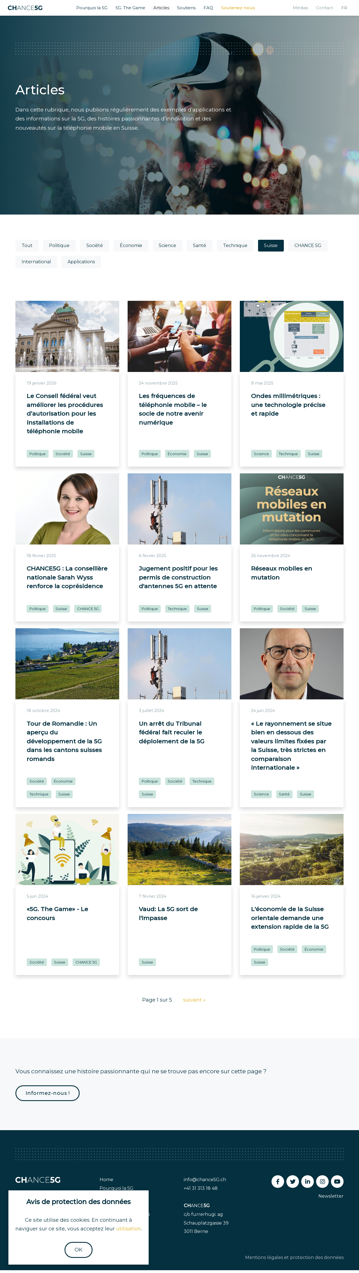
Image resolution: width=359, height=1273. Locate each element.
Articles (163, 9)
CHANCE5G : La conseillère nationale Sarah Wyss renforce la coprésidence (67, 580)
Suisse (271, 248)
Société (94, 248)
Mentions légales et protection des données (294, 1260)
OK (79, 1250)
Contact (321, 9)
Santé (199, 248)
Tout (27, 248)
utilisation (128, 1229)
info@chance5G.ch (205, 1182)
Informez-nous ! (48, 1096)
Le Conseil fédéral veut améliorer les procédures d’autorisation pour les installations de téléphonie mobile (65, 416)
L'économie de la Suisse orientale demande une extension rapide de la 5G (290, 921)
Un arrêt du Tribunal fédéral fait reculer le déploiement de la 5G (171, 735)
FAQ (212, 9)
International (36, 264)
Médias (295, 9)
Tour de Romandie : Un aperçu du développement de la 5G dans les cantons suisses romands (64, 744)
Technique (235, 248)
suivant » (194, 1003)
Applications (81, 264)
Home (106, 1182)
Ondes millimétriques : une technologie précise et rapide (288, 407)
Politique (59, 248)
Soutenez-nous (242, 9)
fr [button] (341, 9)
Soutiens (189, 9)
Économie (131, 248)
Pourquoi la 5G (90, 9)
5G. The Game (131, 9)
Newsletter (331, 1199)
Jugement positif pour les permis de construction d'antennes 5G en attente (178, 580)
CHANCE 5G (307, 248)
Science (167, 248)
